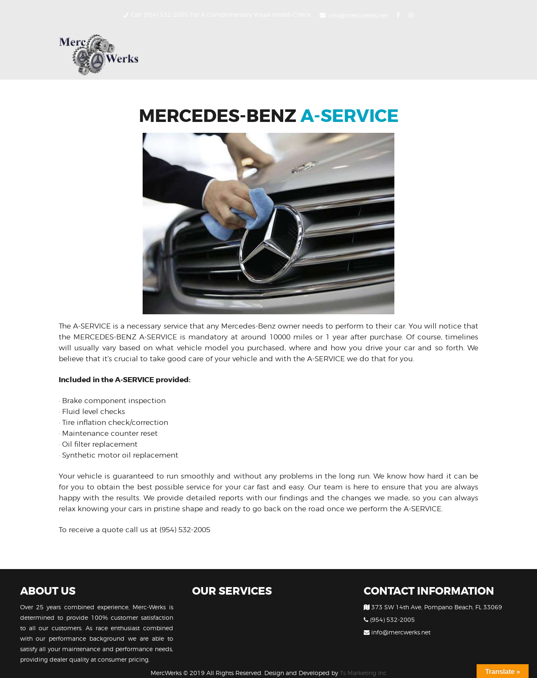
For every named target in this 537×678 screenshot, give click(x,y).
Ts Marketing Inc (363, 672)
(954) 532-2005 (184, 529)
